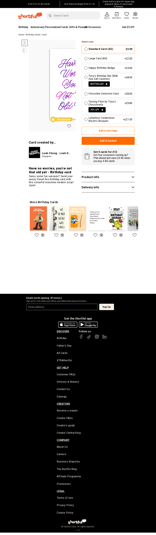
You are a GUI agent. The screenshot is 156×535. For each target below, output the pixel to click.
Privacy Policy (65, 507)
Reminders (116, 18)
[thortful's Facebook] (81, 338)
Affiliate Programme (69, 478)
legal (61, 493)
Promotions (64, 485)
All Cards (62, 353)
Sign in (107, 18)
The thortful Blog (67, 470)
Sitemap (62, 397)
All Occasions (93, 27)
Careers (61, 455)
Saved (126, 18)
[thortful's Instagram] (96, 338)
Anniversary (38, 27)
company (63, 441)
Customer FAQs (66, 374)
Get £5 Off (128, 27)
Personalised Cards (56, 27)
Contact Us (63, 389)
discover (63, 331)
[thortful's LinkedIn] (104, 338)
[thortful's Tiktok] (89, 338)
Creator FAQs (65, 419)
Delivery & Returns (68, 382)
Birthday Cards (33, 35)
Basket (135, 18)
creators (63, 404)
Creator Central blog (69, 434)
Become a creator (67, 411)
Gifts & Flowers (78, 27)
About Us (62, 448)
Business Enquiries (68, 463)
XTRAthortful (64, 360)
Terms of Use (65, 499)
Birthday (23, 27)
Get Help (63, 368)
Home (21, 35)
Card (44, 35)
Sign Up (106, 307)
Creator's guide (66, 426)
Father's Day (64, 345)
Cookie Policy (65, 514)
